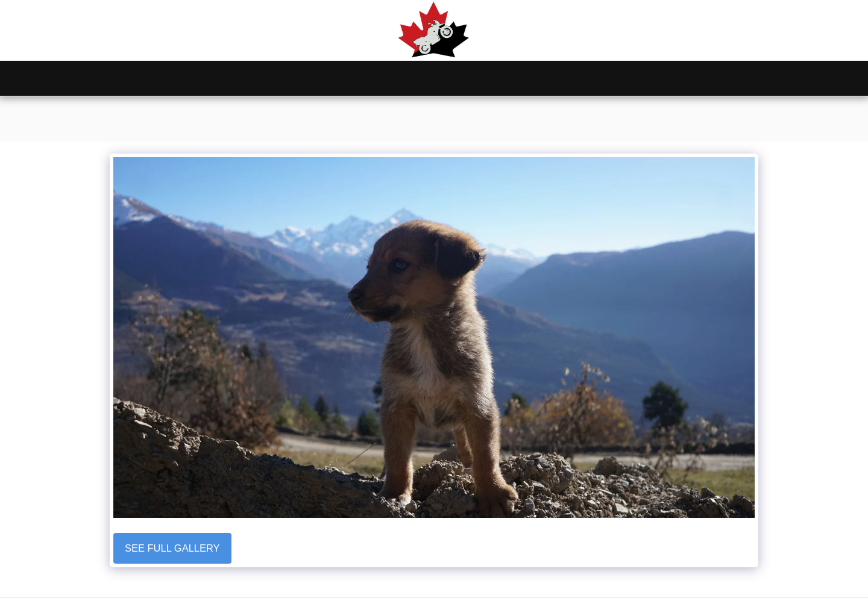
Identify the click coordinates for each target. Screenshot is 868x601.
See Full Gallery (172, 548)
